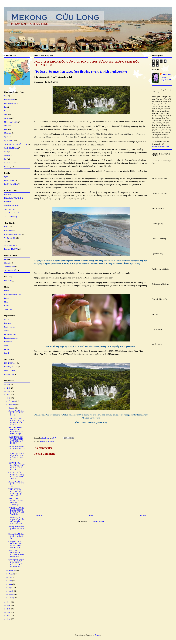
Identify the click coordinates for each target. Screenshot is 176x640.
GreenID (7, 331)
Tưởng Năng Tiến (10, 270)
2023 (9, 395)
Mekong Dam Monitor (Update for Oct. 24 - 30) (16, 448)
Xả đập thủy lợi (9, 163)
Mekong (7, 118)
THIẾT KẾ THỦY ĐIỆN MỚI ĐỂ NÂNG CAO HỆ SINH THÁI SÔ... (15, 492)
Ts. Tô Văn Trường (10, 217)
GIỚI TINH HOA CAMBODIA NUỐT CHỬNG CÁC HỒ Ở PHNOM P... (16, 466)
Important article (10, 334)
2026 (9, 384)
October (12, 408)
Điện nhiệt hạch (9, 374)
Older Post (142, 515)
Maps (6, 302)
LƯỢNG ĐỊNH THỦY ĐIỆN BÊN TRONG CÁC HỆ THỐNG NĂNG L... (16, 457)
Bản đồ (6, 291)
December (12, 401)
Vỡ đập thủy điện (10, 238)
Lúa (5, 107)
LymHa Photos (9, 180)
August (11, 574)
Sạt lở (6, 137)
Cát (5, 96)
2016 (9, 619)
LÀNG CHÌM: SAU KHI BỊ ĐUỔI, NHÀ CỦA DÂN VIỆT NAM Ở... (16, 421)
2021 (9, 602)
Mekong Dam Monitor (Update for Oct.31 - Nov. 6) (16, 413)
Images (6, 298)
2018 (9, 612)
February (12, 594)
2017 (9, 616)
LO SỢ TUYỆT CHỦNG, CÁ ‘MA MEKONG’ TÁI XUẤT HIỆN (15, 502)
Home (91, 515)
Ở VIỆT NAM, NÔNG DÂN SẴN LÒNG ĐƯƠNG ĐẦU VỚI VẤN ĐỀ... (16, 511)
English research (9, 327)
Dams (6, 227)
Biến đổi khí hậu (9, 363)
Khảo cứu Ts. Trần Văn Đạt (13, 198)
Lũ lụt (6, 111)
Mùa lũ (6, 126)
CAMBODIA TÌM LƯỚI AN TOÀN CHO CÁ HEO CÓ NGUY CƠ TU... (15, 544)
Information (8, 342)
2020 (9, 605)
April (11, 588)
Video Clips (8, 309)
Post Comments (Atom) (96, 521)
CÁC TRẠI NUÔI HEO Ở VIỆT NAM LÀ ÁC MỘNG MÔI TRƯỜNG (16, 475)
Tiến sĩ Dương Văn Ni (11, 213)
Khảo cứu (7, 194)
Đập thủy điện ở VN (11, 249)
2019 (9, 609)
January (11, 598)
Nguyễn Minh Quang (47, 441)
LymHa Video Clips (11, 184)
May (10, 584)
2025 (9, 388)
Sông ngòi (7, 133)
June (10, 581)
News (6, 345)
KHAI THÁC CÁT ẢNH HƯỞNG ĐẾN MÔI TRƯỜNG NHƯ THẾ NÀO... (16, 520)
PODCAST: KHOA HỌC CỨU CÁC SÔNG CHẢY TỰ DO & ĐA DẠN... (15, 431)
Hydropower (8, 230)
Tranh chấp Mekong (11, 148)
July (10, 577)
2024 (9, 391)
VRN (6, 152)
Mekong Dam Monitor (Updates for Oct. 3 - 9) (16, 536)
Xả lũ (6, 159)
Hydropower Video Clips (12, 234)
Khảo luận (7, 202)
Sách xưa (7, 263)
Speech (6, 353)
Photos (6, 305)
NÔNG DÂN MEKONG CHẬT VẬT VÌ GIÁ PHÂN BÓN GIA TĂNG (16, 554)
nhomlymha (167, 74)
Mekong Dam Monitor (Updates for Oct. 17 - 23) (16, 484)
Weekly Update (9, 370)
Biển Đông (8, 280)
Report (6, 349)
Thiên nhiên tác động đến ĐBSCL (15, 144)
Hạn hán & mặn (9, 100)
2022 (9, 398)
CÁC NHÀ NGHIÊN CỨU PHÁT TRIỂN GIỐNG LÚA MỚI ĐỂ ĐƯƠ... (16, 440)
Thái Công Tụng (9, 209)
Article (6, 319)
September (12, 570)
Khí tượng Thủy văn (11, 367)
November (12, 405)
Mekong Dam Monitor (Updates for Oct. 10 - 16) (16, 529)
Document (7, 323)
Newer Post (40, 515)
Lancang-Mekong (10, 103)
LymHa (6, 177)
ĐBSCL (7, 167)
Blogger (97, 635)
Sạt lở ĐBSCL (9, 140)
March (11, 591)
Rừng (6, 129)
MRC (6, 114)
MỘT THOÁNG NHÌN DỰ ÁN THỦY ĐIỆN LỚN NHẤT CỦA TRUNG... (16, 563)
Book (6, 259)
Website (7, 155)
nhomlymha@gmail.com (160, 146)
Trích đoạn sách (9, 267)
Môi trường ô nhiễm (11, 122)
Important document (11, 338)
